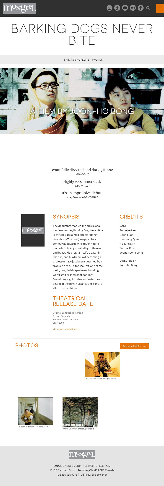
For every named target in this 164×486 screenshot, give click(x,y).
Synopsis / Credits (76, 59)
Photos (97, 59)
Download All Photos (134, 346)
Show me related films (65, 329)
